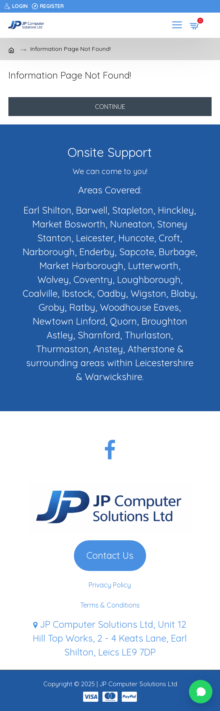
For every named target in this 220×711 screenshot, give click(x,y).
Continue (110, 107)
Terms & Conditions (110, 605)
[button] (200, 691)
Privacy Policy (110, 585)
